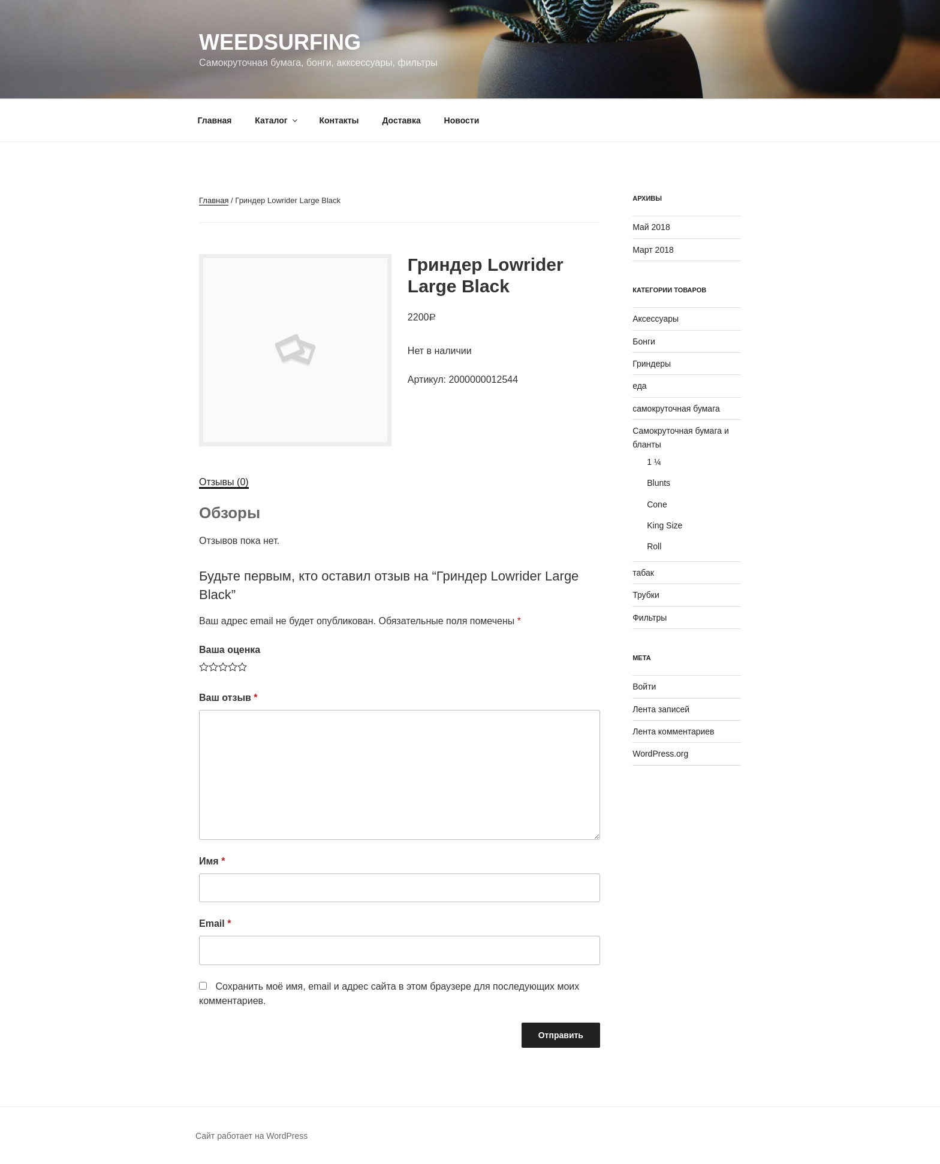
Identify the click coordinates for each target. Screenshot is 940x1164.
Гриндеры (651, 363)
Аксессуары (655, 318)
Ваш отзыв (228, 698)
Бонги (643, 341)
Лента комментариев (673, 731)
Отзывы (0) (224, 482)
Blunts (658, 483)
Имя (212, 861)
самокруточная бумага (676, 408)
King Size (664, 525)
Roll (654, 546)
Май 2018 (651, 227)
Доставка (401, 120)
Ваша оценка (229, 650)
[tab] (224, 482)
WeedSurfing (280, 42)
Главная (215, 120)
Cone (657, 504)
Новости (462, 120)
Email (215, 923)
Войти (644, 686)
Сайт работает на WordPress (251, 1136)
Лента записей (660, 709)
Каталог (277, 120)
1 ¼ (654, 462)
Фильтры (649, 617)
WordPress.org (660, 753)
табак (643, 573)
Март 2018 (653, 250)
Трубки (645, 595)
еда (639, 386)
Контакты (338, 120)
